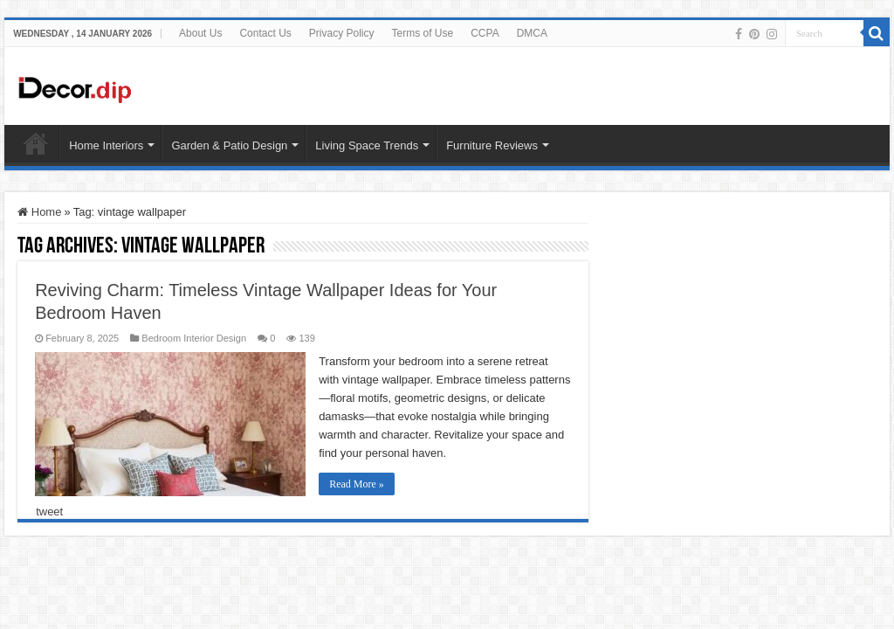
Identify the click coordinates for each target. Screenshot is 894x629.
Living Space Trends (366, 145)
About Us (200, 33)
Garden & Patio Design (229, 145)
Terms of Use (423, 33)
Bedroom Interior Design (193, 338)
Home (39, 211)
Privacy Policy (342, 33)
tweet (49, 511)
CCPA (485, 33)
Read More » (356, 484)
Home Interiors (106, 145)
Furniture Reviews (492, 145)
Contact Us (265, 33)
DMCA (532, 33)
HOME (35, 143)
